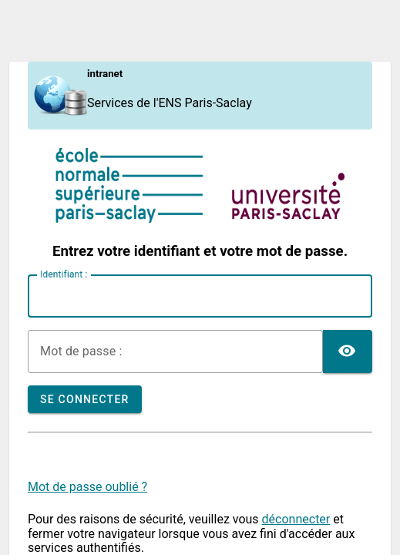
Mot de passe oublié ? (87, 486)
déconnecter (296, 519)
